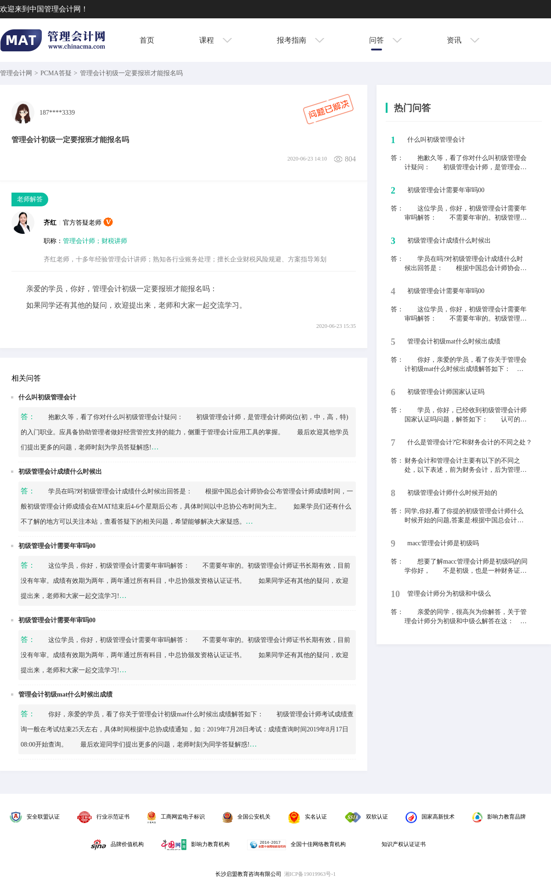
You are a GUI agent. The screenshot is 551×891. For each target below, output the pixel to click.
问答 (385, 40)
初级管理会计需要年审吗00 (57, 545)
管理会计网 (16, 73)
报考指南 (300, 40)
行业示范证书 (103, 817)
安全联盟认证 (35, 817)
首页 (147, 40)
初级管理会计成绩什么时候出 (60, 471)
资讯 (463, 40)
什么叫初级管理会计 (47, 397)
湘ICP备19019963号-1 (310, 874)
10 (395, 594)
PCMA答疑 (56, 73)
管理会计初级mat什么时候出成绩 (65, 694)
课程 (215, 40)
